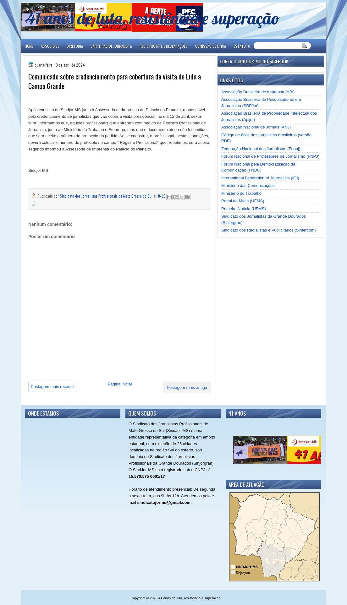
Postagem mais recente (52, 386)
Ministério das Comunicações (248, 185)
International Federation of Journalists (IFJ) (260, 178)
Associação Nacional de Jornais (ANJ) (256, 127)
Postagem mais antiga (187, 387)
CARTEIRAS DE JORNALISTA (111, 46)
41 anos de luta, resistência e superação (153, 18)
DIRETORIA (75, 46)
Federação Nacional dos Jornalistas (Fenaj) (260, 148)
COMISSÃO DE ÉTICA (210, 46)
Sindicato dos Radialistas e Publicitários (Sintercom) (268, 230)
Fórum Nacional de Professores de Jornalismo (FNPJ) (270, 156)
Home (29, 46)
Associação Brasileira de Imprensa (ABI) (258, 92)
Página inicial (120, 384)
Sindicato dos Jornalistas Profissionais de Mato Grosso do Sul (106, 196)
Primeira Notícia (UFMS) (243, 208)
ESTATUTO (242, 46)
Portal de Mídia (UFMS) (242, 201)
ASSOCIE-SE (50, 46)
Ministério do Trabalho (241, 193)
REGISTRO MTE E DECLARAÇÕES (164, 46)
